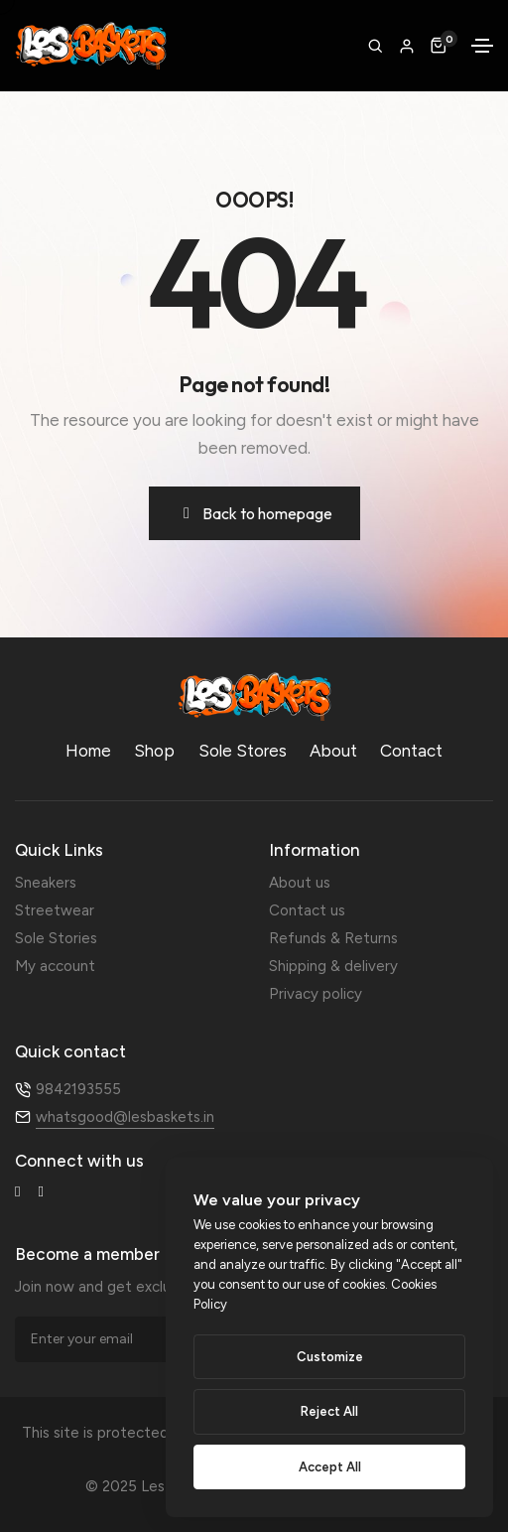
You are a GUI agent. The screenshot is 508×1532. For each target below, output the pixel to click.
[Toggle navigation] (482, 46)
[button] (406, 47)
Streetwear (54, 910)
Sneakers (45, 883)
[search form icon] (375, 46)
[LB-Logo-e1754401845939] (254, 696)
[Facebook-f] (17, 1191)
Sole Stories (56, 938)
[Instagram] (40, 1191)
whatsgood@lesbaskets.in (125, 1117)
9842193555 (78, 1089)
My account (55, 966)
